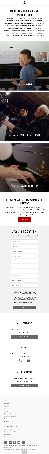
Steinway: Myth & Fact (10, 426)
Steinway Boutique (9, 414)
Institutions (7, 419)
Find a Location (24, 337)
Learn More (24, 219)
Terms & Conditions (10, 437)
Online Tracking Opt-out (11, 431)
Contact (6, 403)
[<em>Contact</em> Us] (28, 362)
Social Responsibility (10, 416)
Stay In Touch (24, 385)
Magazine (7, 424)
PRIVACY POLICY (27, 296)
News (5, 408)
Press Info (7, 406)
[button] (3, 2)
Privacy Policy (8, 429)
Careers (6, 421)
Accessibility (7, 434)
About (6, 401)
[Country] (24, 256)
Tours (6, 411)
